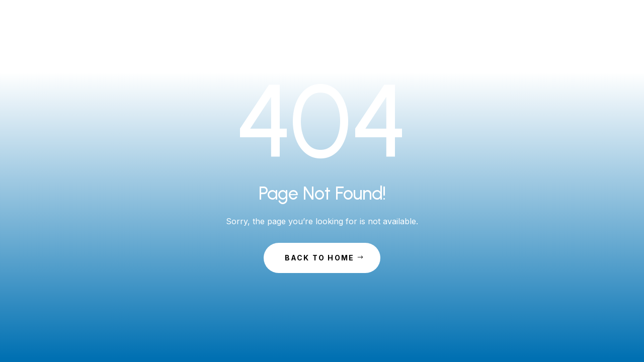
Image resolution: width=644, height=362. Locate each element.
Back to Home (320, 257)
